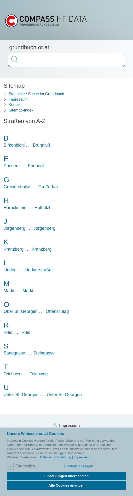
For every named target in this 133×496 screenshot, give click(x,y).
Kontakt (15, 105)
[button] (78, 466)
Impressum (82, 457)
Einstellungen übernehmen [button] (66, 476)
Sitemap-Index (21, 110)
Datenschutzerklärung (55, 457)
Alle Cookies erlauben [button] (66, 485)
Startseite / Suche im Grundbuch (36, 94)
